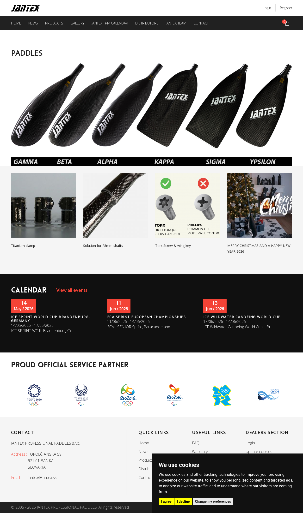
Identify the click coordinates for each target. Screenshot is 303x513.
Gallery (77, 23)
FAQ (195, 443)
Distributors (147, 23)
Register (286, 8)
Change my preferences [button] (213, 501)
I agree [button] (166, 501)
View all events (71, 290)
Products (54, 23)
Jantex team (176, 23)
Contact (201, 23)
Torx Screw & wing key (173, 245)
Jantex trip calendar (110, 23)
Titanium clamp (23, 245)
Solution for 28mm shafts (103, 245)
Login (267, 8)
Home (16, 23)
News (33, 23)
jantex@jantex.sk (42, 477)
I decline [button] (183, 501)
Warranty (200, 451)
